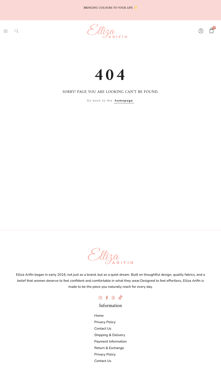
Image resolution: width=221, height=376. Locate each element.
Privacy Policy (105, 321)
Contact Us (102, 328)
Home (99, 315)
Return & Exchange (109, 347)
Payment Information (110, 341)
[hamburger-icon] (5, 31)
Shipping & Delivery (109, 334)
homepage (124, 100)
